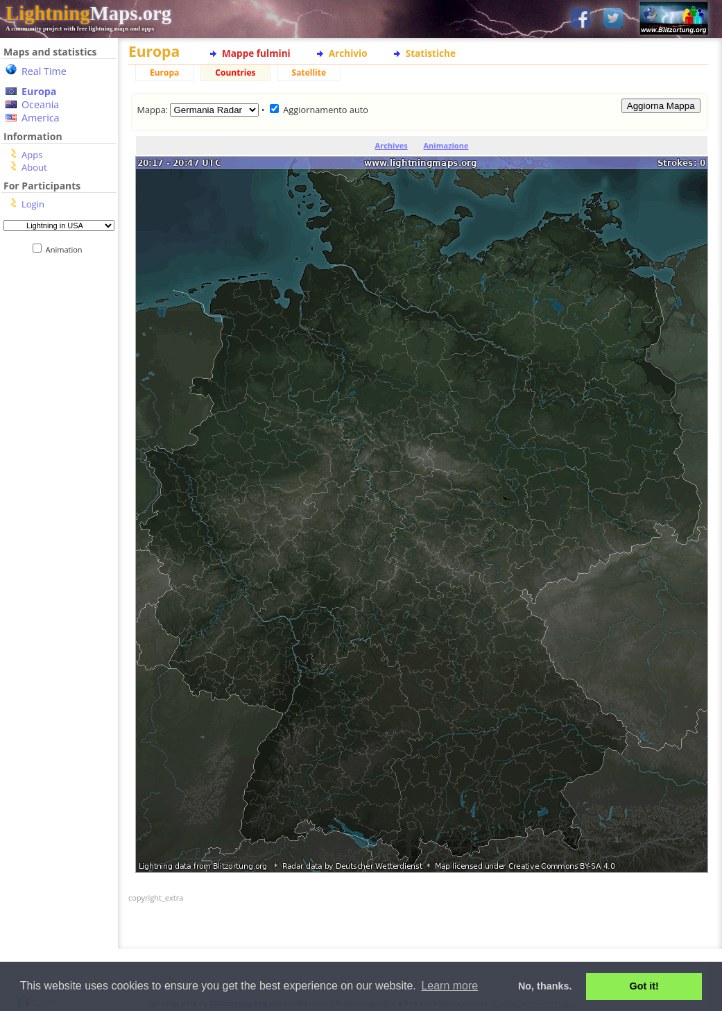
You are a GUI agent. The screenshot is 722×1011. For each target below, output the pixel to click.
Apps (32, 154)
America (41, 117)
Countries (235, 72)
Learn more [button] (449, 986)
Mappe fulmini (256, 53)
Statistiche (431, 53)
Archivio (348, 53)
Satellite (309, 72)
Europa (39, 91)
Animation (67, 249)
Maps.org (88, 13)
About (34, 167)
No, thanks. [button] (545, 986)
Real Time (44, 71)
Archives (391, 145)
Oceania (40, 104)
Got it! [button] (644, 986)
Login (33, 204)
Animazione (446, 145)
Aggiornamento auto (325, 109)
